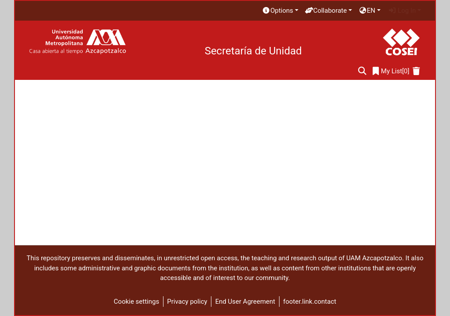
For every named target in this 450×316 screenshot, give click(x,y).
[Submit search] (362, 71)
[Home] (77, 42)
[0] (391, 71)
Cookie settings (136, 301)
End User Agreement (245, 301)
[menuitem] (280, 11)
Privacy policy (187, 301)
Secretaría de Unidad (253, 51)
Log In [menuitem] (402, 10)
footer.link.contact (309, 301)
